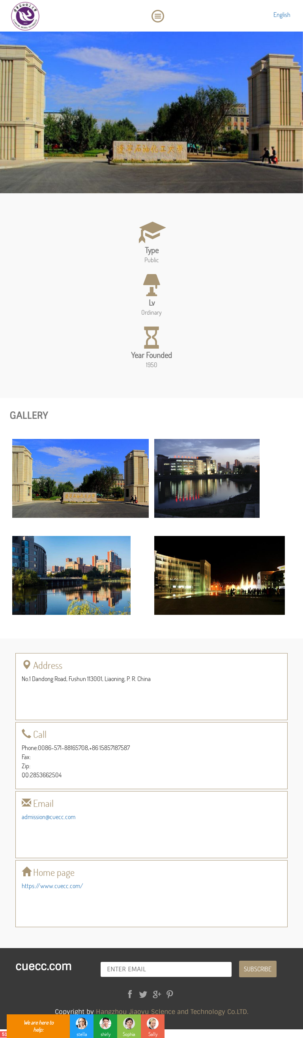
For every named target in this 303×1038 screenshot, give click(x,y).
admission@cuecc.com (48, 816)
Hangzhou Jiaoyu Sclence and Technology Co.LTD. (172, 1012)
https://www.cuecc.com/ (52, 885)
